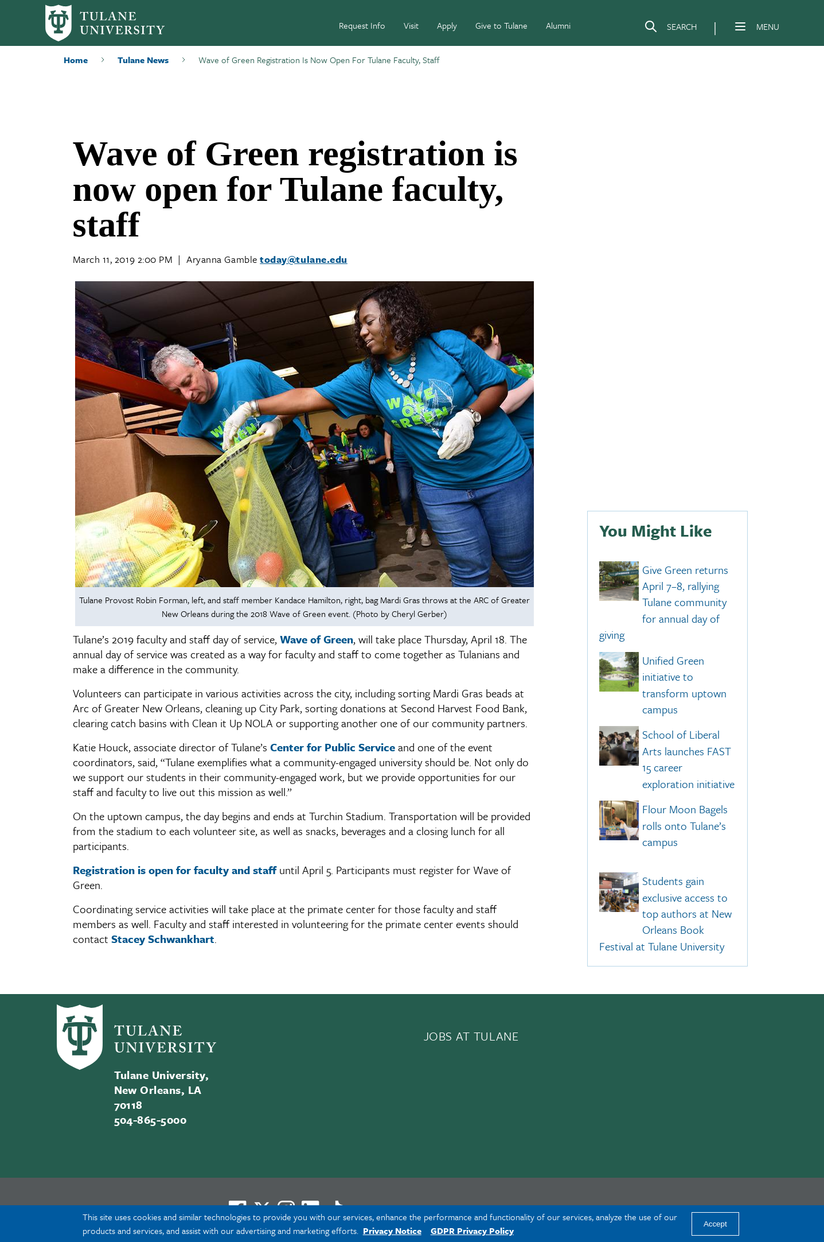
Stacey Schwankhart (162, 938)
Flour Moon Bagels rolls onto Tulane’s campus (685, 826)
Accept (715, 1224)
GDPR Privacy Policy (472, 1230)
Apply (447, 25)
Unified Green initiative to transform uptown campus (684, 685)
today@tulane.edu (303, 259)
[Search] (670, 29)
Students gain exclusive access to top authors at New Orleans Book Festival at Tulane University (665, 914)
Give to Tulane (501, 25)
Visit (411, 25)
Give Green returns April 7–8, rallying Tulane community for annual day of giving (663, 602)
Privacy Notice (392, 1230)
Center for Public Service (332, 747)
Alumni (558, 25)
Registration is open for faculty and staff (174, 870)
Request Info (362, 25)
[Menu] (740, 26)
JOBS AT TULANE (471, 1036)
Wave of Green (316, 639)
